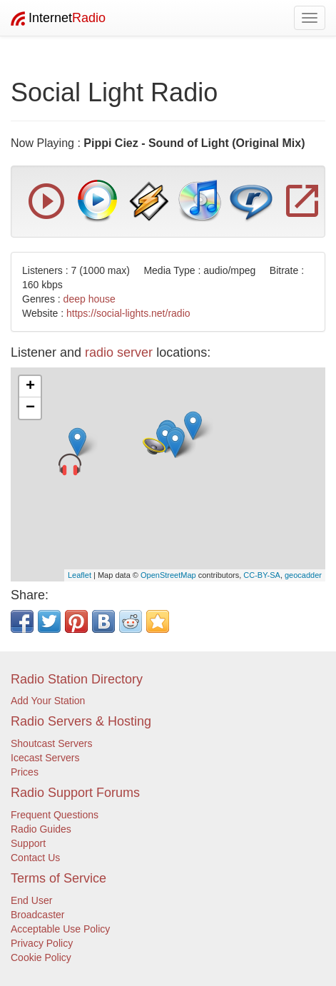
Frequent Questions (54, 814)
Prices (25, 772)
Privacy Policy (42, 943)
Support (28, 843)
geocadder (303, 575)
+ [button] (30, 386)
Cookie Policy (41, 957)
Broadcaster (37, 914)
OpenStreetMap (168, 575)
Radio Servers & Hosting (81, 721)
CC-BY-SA (261, 575)
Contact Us (35, 857)
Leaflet (79, 575)
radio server (119, 352)
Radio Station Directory (77, 679)
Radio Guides (41, 829)
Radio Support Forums (75, 793)
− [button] (30, 408)
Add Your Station (48, 700)
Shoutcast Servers (51, 743)
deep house (89, 299)
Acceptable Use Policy (60, 929)
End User (31, 900)
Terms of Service (58, 878)
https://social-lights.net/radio (128, 313)
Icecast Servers (45, 757)
